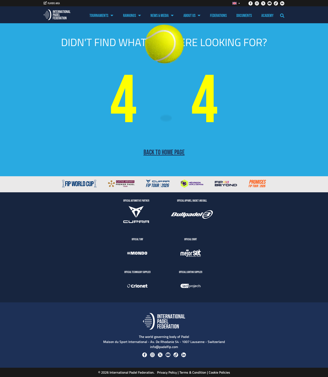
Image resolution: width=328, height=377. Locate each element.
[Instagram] (257, 3)
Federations (218, 15)
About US (189, 15)
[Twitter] (263, 3)
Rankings (129, 15)
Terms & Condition (192, 372)
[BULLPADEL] (192, 215)
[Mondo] (137, 254)
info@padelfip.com (164, 346)
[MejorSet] (190, 254)
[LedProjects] (190, 286)
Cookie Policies (219, 372)
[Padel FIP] (57, 15)
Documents (244, 15)
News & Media (159, 15)
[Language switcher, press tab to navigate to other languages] (236, 3)
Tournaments (98, 15)
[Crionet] (137, 286)
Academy (267, 15)
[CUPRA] (136, 215)
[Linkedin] (282, 3)
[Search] (282, 16)
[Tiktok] (276, 3)
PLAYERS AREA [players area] (52, 3)
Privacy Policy (166, 372)
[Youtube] (269, 3)
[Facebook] (250, 3)
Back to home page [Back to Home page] (164, 152)
